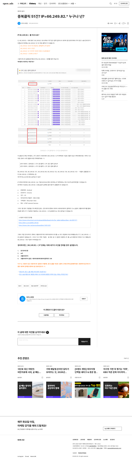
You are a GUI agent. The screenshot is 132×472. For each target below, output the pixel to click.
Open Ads (8, 3)
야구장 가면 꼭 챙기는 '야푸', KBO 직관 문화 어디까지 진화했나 (115, 371)
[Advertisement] (115, 129)
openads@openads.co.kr (114, 448)
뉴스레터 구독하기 (112, 428)
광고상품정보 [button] (63, 3)
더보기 (126, 358)
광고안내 (112, 439)
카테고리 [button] (22, 3)
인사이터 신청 (124, 3)
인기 (45, 3)
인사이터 (53, 3)
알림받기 (84, 298)
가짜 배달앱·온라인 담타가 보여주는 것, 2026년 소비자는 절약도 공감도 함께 (58, 371)
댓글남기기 (84, 341)
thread (27, 456)
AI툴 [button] (72, 3)
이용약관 (75, 453)
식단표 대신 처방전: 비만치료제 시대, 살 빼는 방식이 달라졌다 (28, 371)
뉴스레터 (105, 439)
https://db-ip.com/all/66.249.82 (28, 222)
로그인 (115, 3)
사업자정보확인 (92, 446)
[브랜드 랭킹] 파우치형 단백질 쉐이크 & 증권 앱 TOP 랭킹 (85, 371)
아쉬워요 (61, 315)
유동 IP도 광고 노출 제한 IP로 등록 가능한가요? (32, 271)
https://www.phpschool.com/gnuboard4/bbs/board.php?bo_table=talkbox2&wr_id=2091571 (48, 220)
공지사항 (82, 439)
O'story (32, 3)
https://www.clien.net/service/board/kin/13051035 (35, 225)
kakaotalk (33, 456)
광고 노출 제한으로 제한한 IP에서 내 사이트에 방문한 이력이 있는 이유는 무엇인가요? (43, 274)
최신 (39, 3)
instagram (20, 456)
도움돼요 (46, 315)
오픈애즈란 (75, 439)
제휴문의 (89, 439)
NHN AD (21, 440)
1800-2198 (99, 448)
